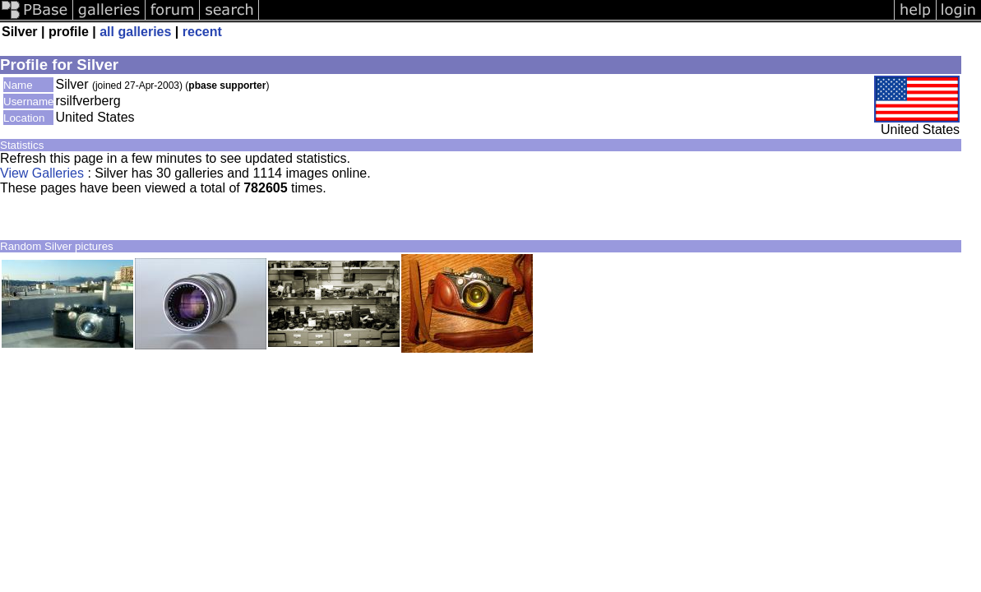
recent (202, 32)
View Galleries (42, 173)
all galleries (135, 32)
